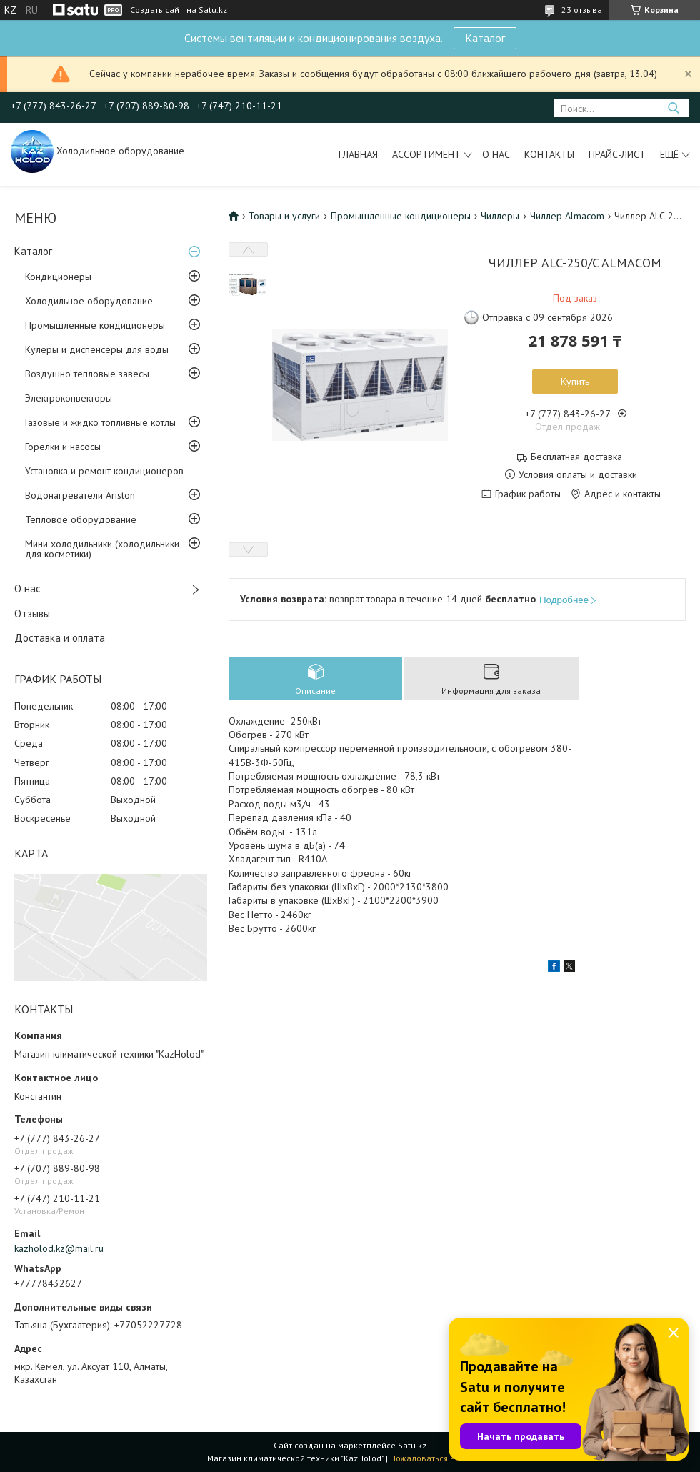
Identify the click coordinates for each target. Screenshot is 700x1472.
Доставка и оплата (59, 638)
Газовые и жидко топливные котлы (100, 422)
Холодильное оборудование (89, 300)
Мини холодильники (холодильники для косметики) (102, 548)
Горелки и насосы (63, 446)
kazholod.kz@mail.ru (59, 1248)
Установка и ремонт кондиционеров (104, 470)
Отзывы (32, 613)
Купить (575, 381)
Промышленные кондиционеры (95, 325)
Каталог (485, 38)
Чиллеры (500, 216)
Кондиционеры (58, 276)
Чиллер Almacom (567, 216)
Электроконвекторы (68, 398)
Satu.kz (412, 1445)
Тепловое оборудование (80, 519)
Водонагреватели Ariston (80, 495)
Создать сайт (156, 10)
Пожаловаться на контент (442, 1458)
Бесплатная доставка (576, 457)
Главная (358, 154)
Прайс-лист (617, 154)
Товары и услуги (284, 216)
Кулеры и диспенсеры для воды (97, 349)
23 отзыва (581, 9)
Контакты (549, 154)
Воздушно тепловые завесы (87, 373)
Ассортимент (426, 154)
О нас (496, 154)
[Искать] (673, 108)
